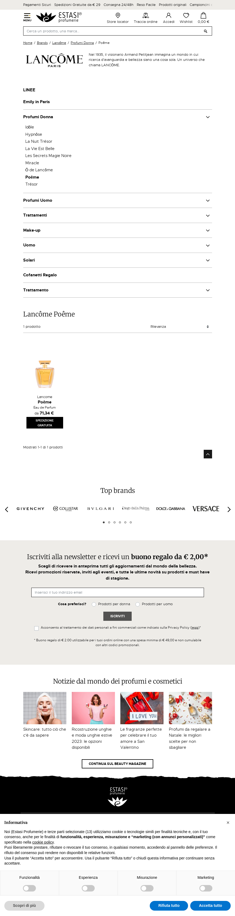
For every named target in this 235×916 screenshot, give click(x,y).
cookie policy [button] (43, 842)
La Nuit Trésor (38, 141)
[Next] (228, 509)
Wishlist (186, 18)
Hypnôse (33, 134)
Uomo (29, 245)
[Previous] (6, 509)
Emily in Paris (36, 102)
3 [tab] (114, 522)
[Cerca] (117, 31)
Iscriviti (117, 616)
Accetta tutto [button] (210, 905)
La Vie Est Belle (40, 148)
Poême (32, 177)
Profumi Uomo (37, 200)
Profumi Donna (38, 117)
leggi (195, 627)
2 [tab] (109, 522)
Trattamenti (35, 215)
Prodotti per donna (114, 604)
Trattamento (36, 290)
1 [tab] (103, 522)
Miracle (32, 163)
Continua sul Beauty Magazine (117, 764)
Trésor (31, 184)
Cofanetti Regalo (40, 275)
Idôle (29, 127)
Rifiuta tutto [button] (169, 905)
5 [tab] (125, 522)
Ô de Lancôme (39, 170)
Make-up (31, 230)
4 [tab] (120, 522)
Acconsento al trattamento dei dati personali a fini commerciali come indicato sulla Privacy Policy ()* (121, 627)
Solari (29, 260)
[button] (228, 822)
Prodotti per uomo (157, 604)
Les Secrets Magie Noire (48, 155)
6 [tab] (130, 522)
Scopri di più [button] (24, 905)
